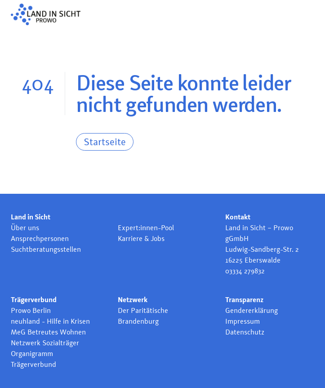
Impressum (242, 321)
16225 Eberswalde (252, 260)
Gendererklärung (251, 310)
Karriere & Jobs (141, 238)
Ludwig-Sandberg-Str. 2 (262, 249)
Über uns (25, 227)
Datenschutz (244, 332)
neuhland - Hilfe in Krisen (50, 321)
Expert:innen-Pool (146, 227)
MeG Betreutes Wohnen (48, 332)
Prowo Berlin (31, 310)
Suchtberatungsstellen (46, 249)
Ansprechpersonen (40, 238)
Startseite (105, 141)
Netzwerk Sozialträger (45, 343)
